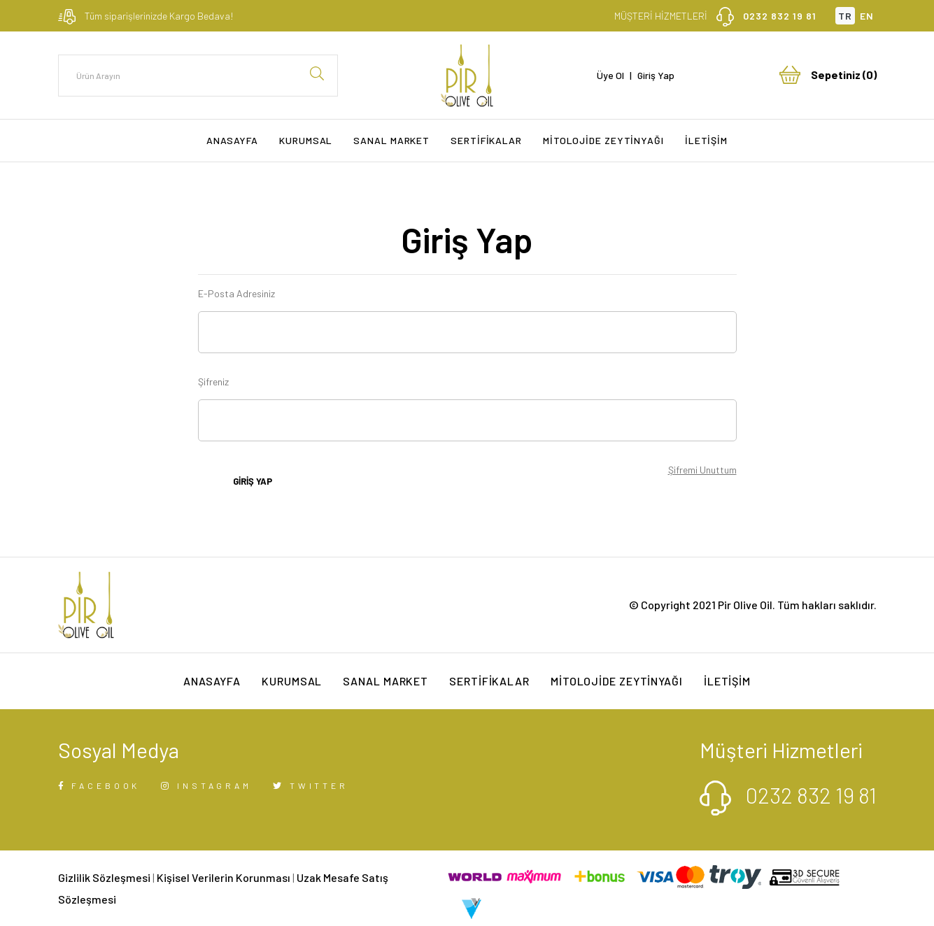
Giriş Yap (655, 75)
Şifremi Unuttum (702, 470)
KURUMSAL (305, 140)
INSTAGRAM (206, 785)
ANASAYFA (232, 140)
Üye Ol (610, 75)
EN (867, 16)
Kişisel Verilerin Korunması (223, 877)
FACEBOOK (99, 785)
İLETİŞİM (706, 140)
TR (845, 16)
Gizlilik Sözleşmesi (104, 877)
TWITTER (310, 785)
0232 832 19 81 (779, 16)
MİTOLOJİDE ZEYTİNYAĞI (603, 140)
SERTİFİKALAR (486, 140)
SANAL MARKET (391, 140)
